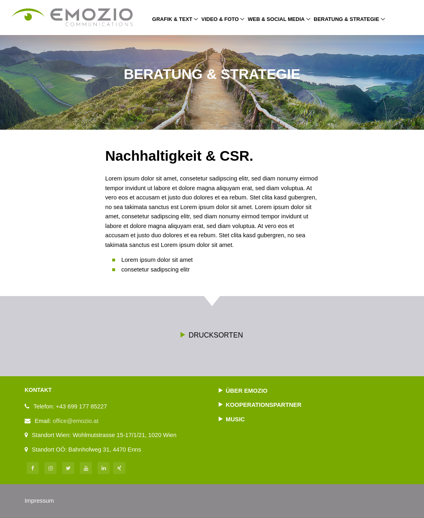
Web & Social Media (276, 19)
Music (235, 419)
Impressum (39, 500)
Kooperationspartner (263, 405)
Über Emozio (247, 390)
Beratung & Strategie (349, 18)
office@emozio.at (75, 421)
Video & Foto (220, 19)
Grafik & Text (172, 19)
